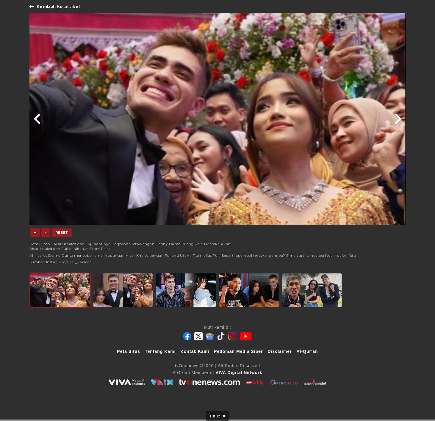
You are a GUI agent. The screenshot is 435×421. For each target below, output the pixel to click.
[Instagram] (232, 336)
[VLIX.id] (162, 382)
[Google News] (210, 336)
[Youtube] (246, 336)
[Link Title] (37, 119)
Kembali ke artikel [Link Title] (54, 6)
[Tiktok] (221, 336)
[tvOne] (209, 382)
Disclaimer (280, 351)
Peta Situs (128, 351)
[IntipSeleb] (284, 382)
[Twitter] (198, 336)
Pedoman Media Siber (238, 351)
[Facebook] (187, 336)
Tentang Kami (160, 351)
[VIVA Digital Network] (239, 372)
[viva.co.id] (127, 382)
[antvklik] (255, 382)
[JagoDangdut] (314, 382)
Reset (61, 232)
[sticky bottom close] (217, 416)
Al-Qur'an (307, 351)
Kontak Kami (195, 351)
